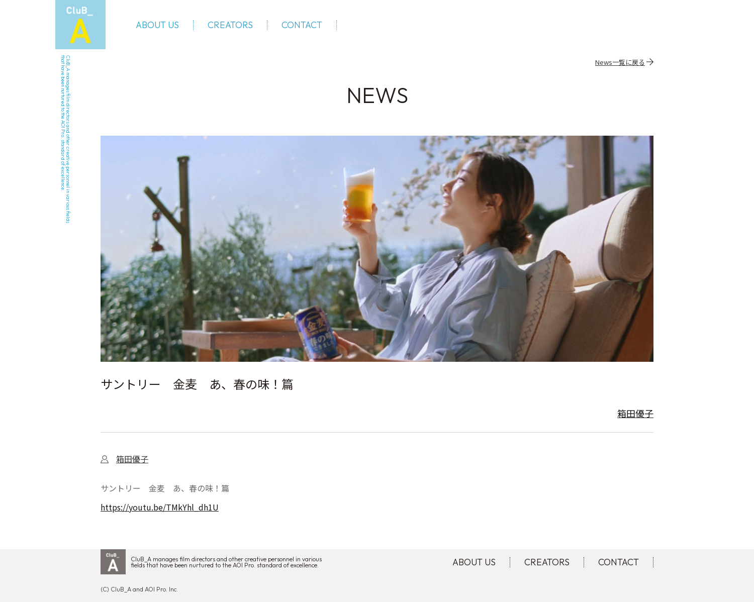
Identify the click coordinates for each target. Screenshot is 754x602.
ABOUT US (157, 25)
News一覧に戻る (620, 61)
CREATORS (230, 25)
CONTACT (301, 25)
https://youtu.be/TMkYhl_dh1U (160, 507)
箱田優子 (635, 413)
